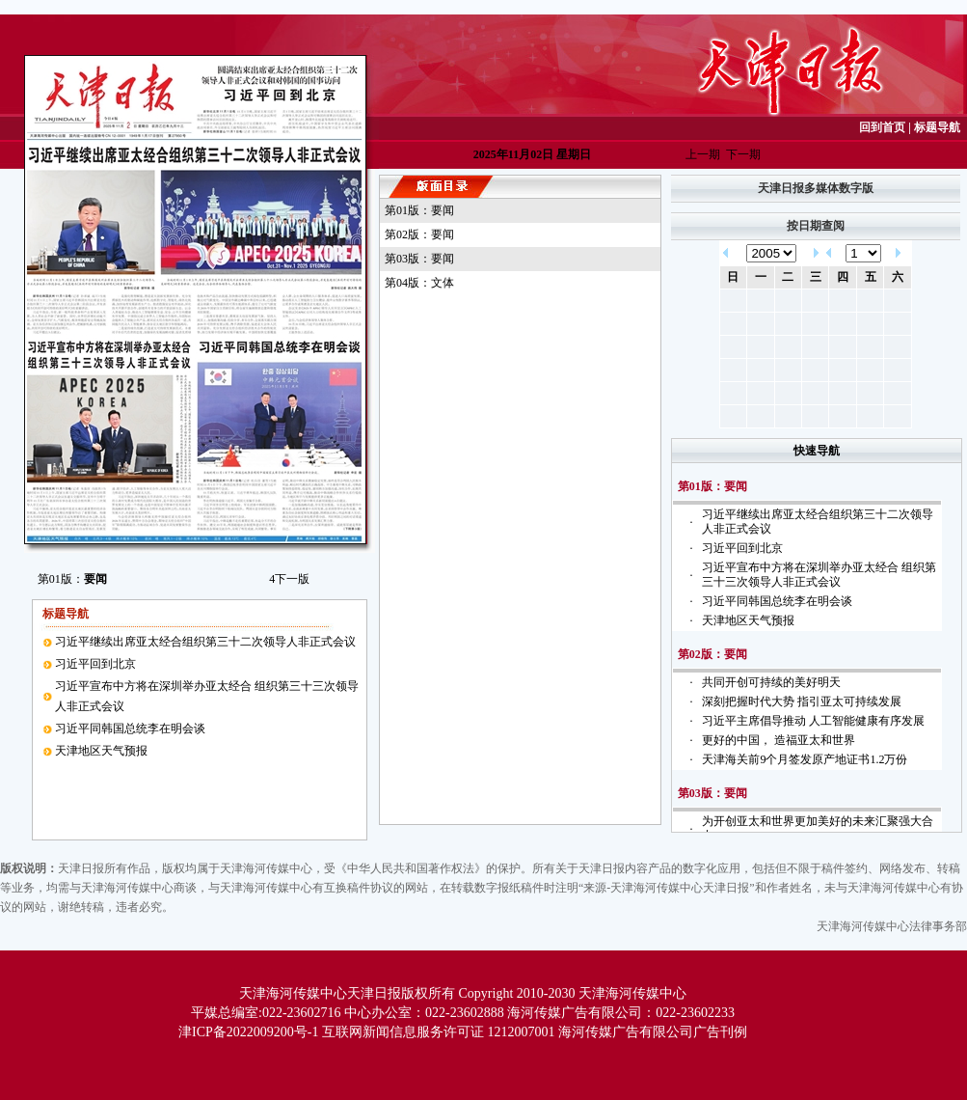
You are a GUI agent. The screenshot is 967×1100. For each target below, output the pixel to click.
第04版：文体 (419, 282)
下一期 (743, 154)
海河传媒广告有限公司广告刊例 (652, 1032)
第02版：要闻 (419, 234)
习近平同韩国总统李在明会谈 (130, 728)
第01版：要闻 (419, 210)
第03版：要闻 (419, 258)
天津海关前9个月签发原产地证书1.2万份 (804, 759)
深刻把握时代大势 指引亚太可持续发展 (801, 701)
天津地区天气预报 (101, 750)
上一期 (702, 154)
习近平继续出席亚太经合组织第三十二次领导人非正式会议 (205, 641)
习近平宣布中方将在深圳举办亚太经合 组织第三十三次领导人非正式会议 (819, 575)
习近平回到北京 (95, 664)
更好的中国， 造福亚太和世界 (778, 740)
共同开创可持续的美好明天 (771, 682)
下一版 (289, 579)
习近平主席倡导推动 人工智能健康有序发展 (813, 721)
